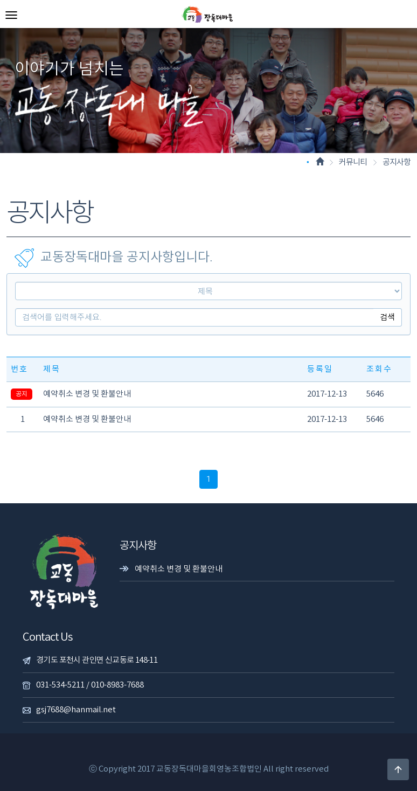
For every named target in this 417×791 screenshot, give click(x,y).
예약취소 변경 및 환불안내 (87, 394)
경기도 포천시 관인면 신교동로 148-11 (96, 660)
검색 (387, 317)
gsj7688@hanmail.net (76, 709)
